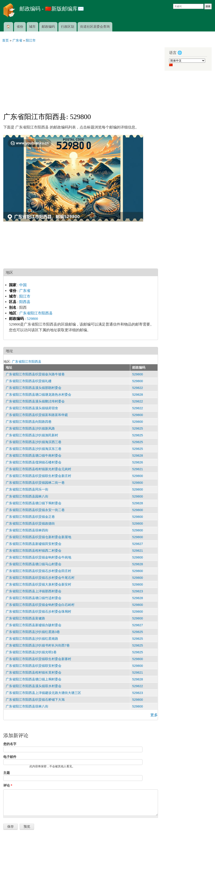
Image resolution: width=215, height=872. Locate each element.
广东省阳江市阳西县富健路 (25, 618)
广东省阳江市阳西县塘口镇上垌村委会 (33, 679)
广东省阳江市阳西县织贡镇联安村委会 (33, 665)
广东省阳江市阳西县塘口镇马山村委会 (33, 564)
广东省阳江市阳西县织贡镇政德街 (30, 523)
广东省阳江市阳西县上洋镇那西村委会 (33, 591)
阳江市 (24, 296)
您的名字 (9, 744)
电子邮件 (9, 757)
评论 (7, 785)
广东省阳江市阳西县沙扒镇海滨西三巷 (33, 442)
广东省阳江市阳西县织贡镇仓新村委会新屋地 (38, 537)
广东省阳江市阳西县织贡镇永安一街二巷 (35, 510)
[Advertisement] (80, 75)
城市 (32, 26)
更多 (154, 715)
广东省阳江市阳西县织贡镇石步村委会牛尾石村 (40, 577)
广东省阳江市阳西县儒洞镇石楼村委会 (33, 462)
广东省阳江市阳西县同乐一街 (27, 489)
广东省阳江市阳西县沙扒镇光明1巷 (31, 652)
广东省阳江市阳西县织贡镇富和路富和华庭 (37, 415)
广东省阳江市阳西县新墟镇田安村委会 (33, 544)
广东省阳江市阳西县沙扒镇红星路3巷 (33, 632)
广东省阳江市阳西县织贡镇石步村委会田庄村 (38, 571)
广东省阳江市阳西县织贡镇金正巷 (30, 516)
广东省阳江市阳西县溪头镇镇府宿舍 (32, 408)
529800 (32, 319)
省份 (20, 26)
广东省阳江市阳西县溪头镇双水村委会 (33, 686)
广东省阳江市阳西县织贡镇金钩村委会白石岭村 (40, 605)
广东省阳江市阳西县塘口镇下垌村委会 (33, 503)
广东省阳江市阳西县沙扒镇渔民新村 (32, 435)
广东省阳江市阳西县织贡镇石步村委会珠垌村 (38, 611)
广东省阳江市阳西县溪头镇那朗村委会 (33, 388)
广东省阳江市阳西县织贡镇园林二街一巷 (35, 482)
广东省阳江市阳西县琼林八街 (27, 706)
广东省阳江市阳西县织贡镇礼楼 (29, 381)
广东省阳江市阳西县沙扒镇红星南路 (32, 638)
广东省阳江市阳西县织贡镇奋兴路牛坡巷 (35, 374)
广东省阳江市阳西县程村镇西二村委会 (33, 550)
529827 (137, 544)
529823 (137, 591)
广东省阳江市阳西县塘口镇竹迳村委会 (33, 598)
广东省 (24, 291)
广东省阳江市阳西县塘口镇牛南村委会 (33, 455)
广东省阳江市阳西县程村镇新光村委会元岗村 (38, 469)
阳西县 (24, 302)
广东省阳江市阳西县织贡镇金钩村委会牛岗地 (38, 557)
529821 (137, 469)
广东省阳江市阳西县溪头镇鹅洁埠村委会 (35, 401)
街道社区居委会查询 (95, 26)
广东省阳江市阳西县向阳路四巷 (29, 421)
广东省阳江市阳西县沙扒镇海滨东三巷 (33, 449)
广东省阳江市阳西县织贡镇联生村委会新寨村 (38, 659)
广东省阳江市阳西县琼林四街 (27, 530)
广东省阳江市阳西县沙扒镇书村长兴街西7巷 (38, 645)
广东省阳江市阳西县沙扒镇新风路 (30, 428)
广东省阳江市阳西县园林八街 (27, 496)
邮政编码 (48, 26)
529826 (137, 462)
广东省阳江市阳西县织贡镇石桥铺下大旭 (35, 699)
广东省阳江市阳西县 (36, 313)
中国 (23, 285)
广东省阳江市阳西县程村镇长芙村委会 (33, 672)
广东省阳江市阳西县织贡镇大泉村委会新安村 (38, 584)
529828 (137, 394)
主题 (6, 773)
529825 (137, 428)
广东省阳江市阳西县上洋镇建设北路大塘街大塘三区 (43, 693)
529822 (137, 388)
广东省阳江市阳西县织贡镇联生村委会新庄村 (38, 476)
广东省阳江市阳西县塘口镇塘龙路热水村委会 (38, 394)
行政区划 (67, 26)
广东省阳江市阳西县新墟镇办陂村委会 (33, 625)
